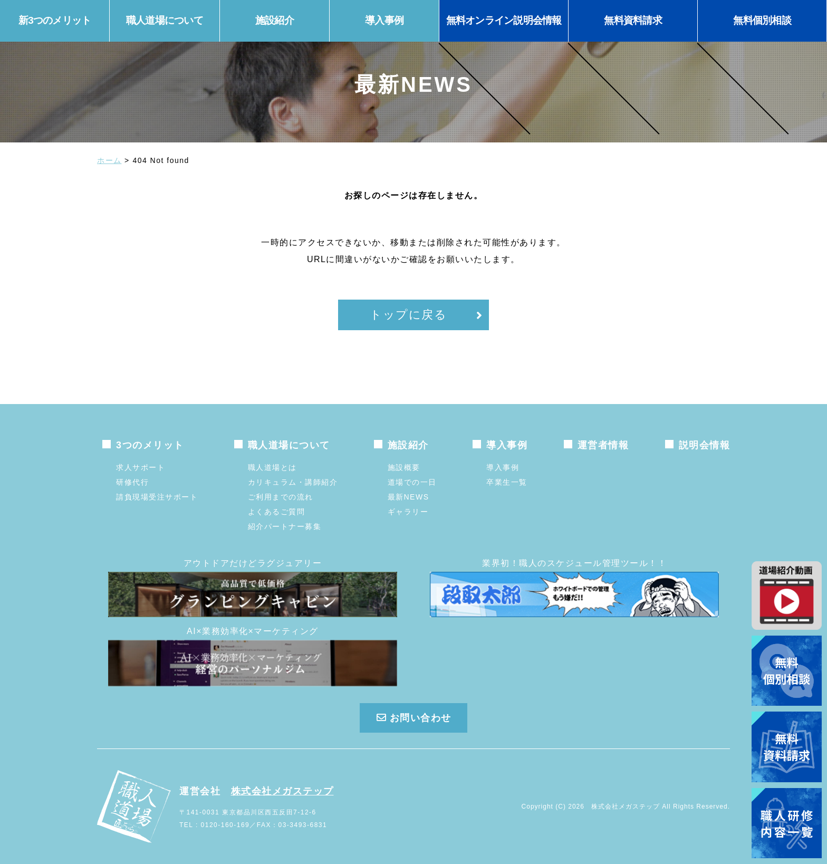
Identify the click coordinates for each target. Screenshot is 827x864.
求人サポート (140, 467)
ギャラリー (408, 511)
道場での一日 (412, 482)
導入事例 (502, 467)
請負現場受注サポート (157, 497)
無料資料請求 (632, 20)
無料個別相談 (762, 20)
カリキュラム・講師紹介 (293, 482)
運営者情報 (603, 445)
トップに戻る (408, 314)
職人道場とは (272, 467)
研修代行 (132, 482)
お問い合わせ (413, 718)
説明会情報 (704, 445)
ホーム (109, 160)
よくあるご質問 (276, 511)
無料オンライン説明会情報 (504, 20)
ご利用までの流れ (280, 497)
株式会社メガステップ (282, 791)
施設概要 (404, 467)
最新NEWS (408, 497)
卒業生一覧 (506, 482)
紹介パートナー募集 (285, 526)
